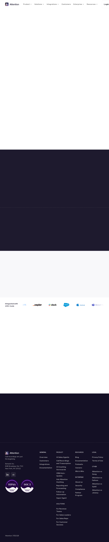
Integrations (44, 464)
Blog (77, 457)
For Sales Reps (62, 518)
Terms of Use (97, 461)
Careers (78, 468)
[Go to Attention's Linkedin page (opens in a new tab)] (7, 474)
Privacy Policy (97, 457)
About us (79, 482)
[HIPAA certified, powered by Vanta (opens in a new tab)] (12, 486)
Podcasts (79, 464)
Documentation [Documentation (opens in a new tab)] (45, 468)
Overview (43, 457)
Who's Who (79, 471)
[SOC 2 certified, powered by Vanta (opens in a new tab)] (27, 486)
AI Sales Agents (62, 457)
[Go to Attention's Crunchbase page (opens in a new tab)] (13, 474)
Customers (66, 4)
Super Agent (61, 498)
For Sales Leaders (63, 515)
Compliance (80, 489)
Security (78, 486)
